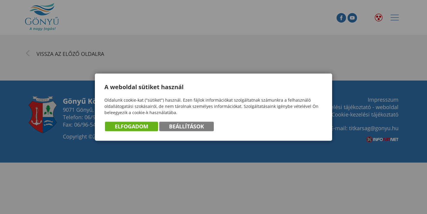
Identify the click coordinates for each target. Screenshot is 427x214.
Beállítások (186, 126)
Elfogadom (131, 126)
